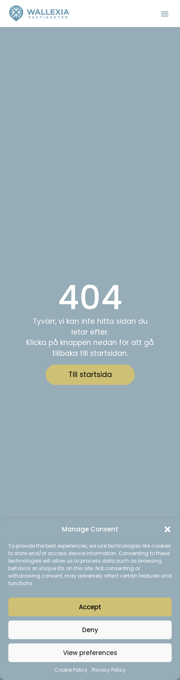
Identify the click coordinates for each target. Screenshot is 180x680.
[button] (167, 529)
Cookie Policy (71, 669)
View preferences (90, 652)
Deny (90, 629)
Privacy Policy (109, 669)
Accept (90, 607)
